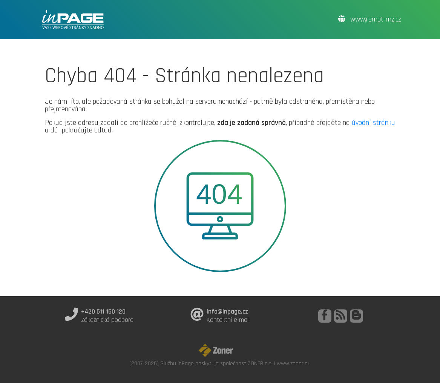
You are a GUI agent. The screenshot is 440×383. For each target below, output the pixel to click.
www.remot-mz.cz (369, 19)
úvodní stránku (373, 123)
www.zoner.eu (294, 363)
